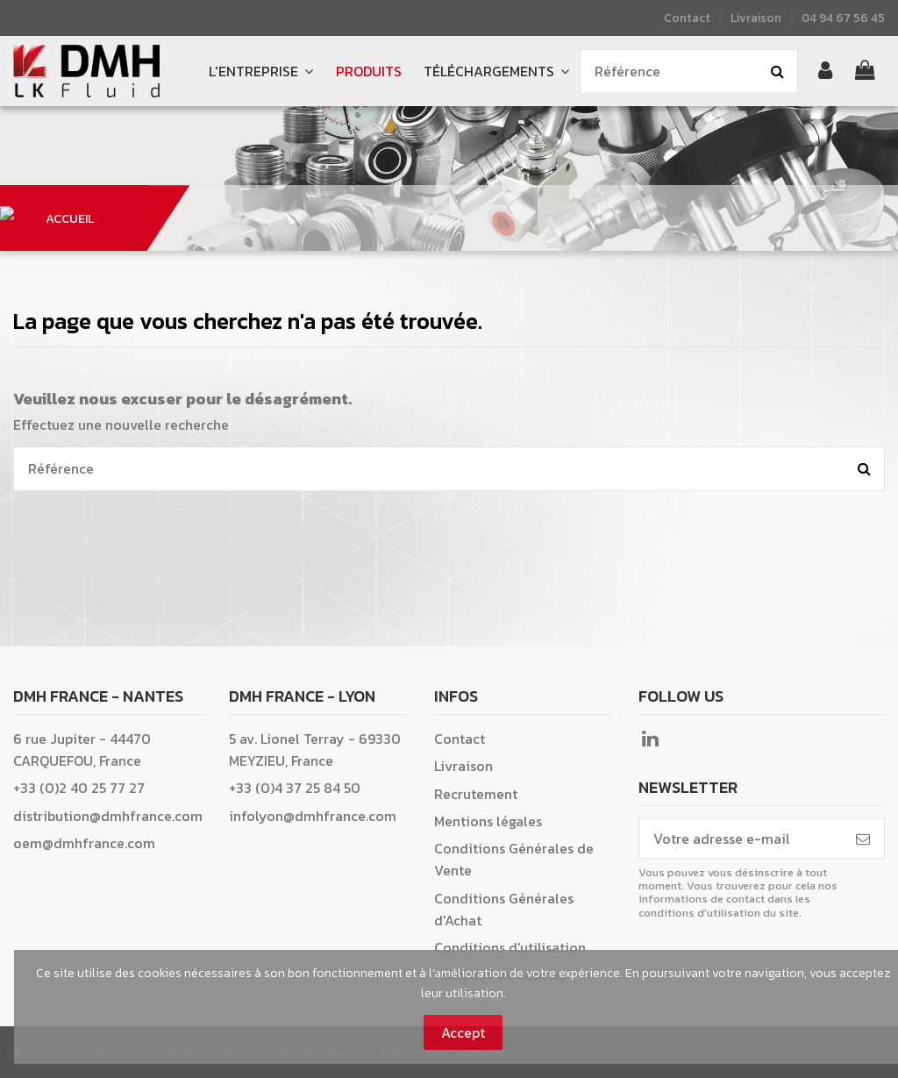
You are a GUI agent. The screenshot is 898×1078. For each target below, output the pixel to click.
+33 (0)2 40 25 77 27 (79, 787)
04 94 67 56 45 (843, 17)
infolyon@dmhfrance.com (312, 815)
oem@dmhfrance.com (84, 842)
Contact (688, 17)
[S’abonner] (863, 838)
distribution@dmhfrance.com (108, 815)
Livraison (756, 17)
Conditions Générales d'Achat (504, 909)
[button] (496, 71)
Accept (463, 1032)
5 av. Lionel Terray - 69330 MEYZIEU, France (315, 749)
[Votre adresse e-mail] (740, 838)
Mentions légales (488, 821)
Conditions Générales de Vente (514, 859)
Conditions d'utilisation (510, 947)
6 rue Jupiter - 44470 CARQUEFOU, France (82, 749)
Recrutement (475, 793)
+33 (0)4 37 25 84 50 (294, 787)
